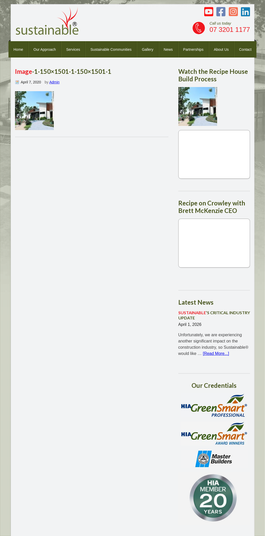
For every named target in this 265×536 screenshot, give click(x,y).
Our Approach (44, 49)
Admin (54, 82)
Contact (245, 49)
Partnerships (193, 49)
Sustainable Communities (110, 49)
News (168, 49)
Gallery (147, 49)
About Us (221, 49)
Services (73, 49)
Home (18, 49)
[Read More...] (216, 353)
